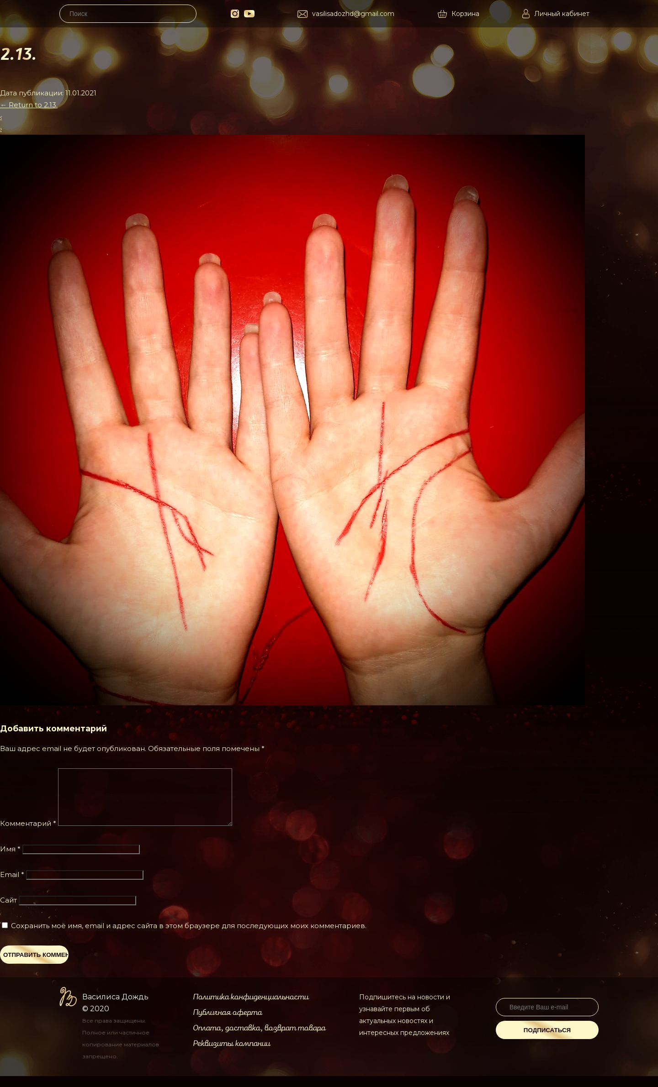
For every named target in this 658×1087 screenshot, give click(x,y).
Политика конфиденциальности (250, 1008)
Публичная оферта (227, 1023)
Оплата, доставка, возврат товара (259, 1039)
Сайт (8, 911)
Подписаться (547, 1041)
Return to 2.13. (29, 104)
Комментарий (28, 834)
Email (12, 885)
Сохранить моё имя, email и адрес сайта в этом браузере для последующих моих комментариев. (188, 936)
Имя (10, 860)
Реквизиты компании (231, 1054)
